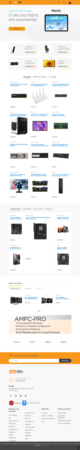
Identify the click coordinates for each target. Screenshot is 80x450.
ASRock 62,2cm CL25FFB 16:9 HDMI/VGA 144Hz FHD (18, 175)
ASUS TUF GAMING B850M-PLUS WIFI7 (62, 248)
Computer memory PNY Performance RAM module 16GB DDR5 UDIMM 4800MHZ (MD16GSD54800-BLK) (40, 145)
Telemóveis (12, 432)
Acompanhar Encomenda (61, 417)
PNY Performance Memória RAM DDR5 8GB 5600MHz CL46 (60, 145)
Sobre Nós (44, 413)
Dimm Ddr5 (55, 82)
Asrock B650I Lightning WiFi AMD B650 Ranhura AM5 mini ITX (31, 298)
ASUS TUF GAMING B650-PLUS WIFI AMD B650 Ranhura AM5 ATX (38, 218)
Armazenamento (30, 427)
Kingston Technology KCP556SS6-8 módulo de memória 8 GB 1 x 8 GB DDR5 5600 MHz (59, 115)
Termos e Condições (47, 416)
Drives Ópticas (13, 415)
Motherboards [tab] (15, 288)
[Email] (36, 361)
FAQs (42, 421)
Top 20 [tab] (39, 288)
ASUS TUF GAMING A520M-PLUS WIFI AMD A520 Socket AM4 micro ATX (16, 218)
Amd (58, 245)
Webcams (28, 416)
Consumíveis (12, 441)
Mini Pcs (54, 172)
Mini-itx (12, 112)
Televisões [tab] (28, 288)
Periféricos (28, 433)
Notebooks (12, 426)
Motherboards (14, 245)
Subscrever (65, 360)
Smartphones (12, 438)
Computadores (13, 429)
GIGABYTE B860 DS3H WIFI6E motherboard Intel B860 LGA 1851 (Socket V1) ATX (63, 218)
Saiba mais (43, 445)
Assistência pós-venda (64, 420)
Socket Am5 (28, 295)
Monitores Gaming (15, 172)
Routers (33, 82)
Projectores (12, 423)
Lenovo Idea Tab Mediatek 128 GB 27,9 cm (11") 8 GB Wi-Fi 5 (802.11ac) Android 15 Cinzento (39, 115)
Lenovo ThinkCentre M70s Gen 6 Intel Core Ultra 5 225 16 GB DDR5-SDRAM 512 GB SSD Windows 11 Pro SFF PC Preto (61, 175)
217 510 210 (20, 381)
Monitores (28, 424)
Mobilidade (28, 435)
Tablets (11, 435)
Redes (27, 438)
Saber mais (17, 29)
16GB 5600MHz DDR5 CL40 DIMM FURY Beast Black (18, 85)
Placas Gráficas (13, 421)
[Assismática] (17, 2)
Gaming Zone (29, 430)
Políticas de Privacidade (48, 418)
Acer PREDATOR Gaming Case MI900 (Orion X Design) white (18, 115)
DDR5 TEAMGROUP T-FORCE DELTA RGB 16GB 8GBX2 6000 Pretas (38, 175)
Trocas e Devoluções (64, 423)
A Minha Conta (62, 413)
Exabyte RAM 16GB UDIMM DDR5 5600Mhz (19, 145)
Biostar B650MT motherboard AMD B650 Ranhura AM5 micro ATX (62, 298)
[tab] (27, 77)
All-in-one (27, 418)
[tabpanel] (40, 20)
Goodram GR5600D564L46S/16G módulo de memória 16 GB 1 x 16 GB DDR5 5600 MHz (61, 85)
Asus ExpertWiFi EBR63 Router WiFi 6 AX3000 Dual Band (39, 85)
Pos (10, 418)
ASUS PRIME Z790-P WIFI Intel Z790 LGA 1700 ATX (15, 248)
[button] (54, 2)
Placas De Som (29, 413)
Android (33, 112)
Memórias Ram (14, 82)
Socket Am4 (13, 215)
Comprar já (30, 52)
